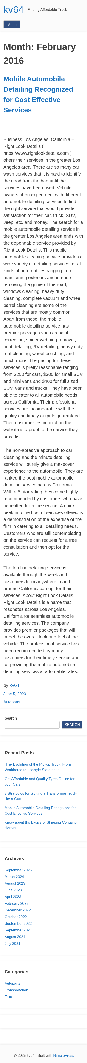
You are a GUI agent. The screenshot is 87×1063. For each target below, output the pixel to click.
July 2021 (12, 944)
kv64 (13, 9)
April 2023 (13, 897)
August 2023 (15, 883)
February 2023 (16, 903)
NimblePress (63, 1055)
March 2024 (14, 877)
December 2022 (18, 910)
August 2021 (15, 937)
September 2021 (18, 930)
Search (11, 718)
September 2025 (18, 870)
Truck (9, 997)
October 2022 (16, 917)
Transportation (16, 990)
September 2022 (18, 923)
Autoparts (11, 702)
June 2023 (13, 890)
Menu (12, 25)
